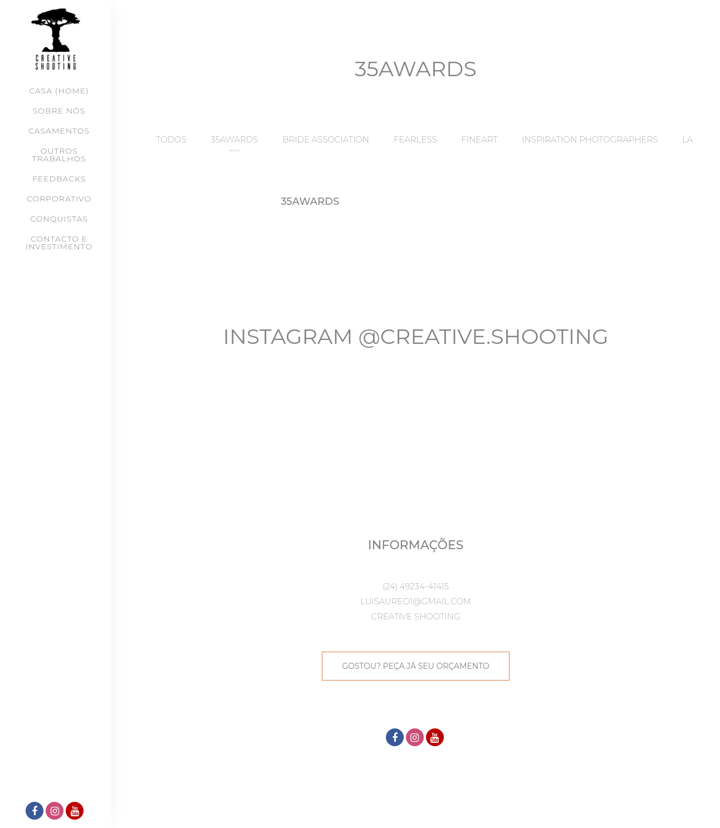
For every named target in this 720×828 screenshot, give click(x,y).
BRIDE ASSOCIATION (325, 139)
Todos (171, 139)
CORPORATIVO (59, 199)
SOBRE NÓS (59, 111)
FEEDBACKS (59, 179)
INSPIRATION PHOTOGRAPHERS (590, 139)
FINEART (479, 139)
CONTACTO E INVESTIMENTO (59, 243)
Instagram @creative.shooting (415, 336)
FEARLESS (415, 139)
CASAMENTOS (59, 131)
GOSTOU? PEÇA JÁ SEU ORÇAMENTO (415, 666)
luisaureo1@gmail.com (415, 601)
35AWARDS (234, 139)
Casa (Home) (59, 91)
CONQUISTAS (59, 219)
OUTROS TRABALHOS (59, 155)
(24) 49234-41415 (416, 586)
